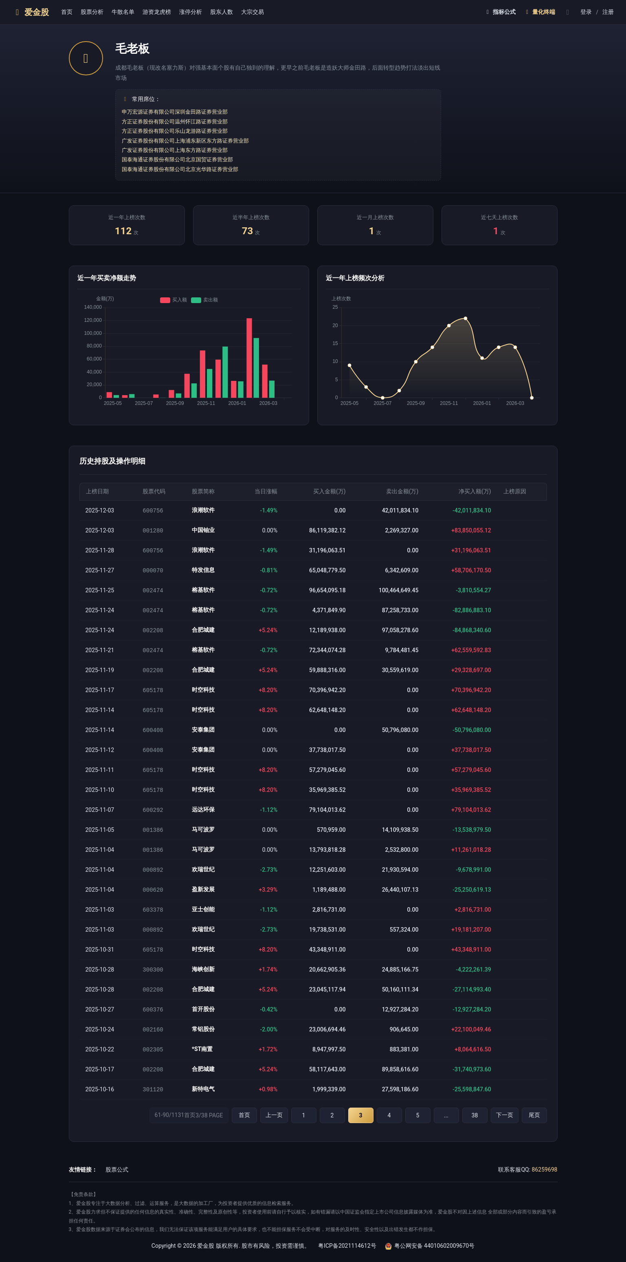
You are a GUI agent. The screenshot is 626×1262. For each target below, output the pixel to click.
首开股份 (203, 1019)
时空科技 (203, 693)
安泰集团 (203, 734)
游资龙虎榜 (157, 12)
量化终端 (539, 12)
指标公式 (500, 12)
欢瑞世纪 (203, 877)
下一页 (504, 1127)
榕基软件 (203, 592)
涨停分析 (190, 12)
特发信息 (203, 571)
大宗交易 (252, 12)
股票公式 (116, 1181)
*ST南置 (202, 1060)
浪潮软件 (203, 510)
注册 (608, 12)
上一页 (274, 1127)
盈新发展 (203, 897)
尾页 (534, 1127)
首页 (66, 12)
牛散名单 (123, 12)
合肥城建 (203, 632)
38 (475, 1127)
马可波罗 (203, 836)
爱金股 (30, 12)
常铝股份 (203, 1040)
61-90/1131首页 (189, 1127)
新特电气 (203, 1101)
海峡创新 (203, 979)
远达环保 (203, 816)
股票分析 (92, 12)
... (446, 1127)
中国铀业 (203, 531)
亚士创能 (203, 918)
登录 (586, 12)
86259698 (545, 1181)
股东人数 (221, 12)
